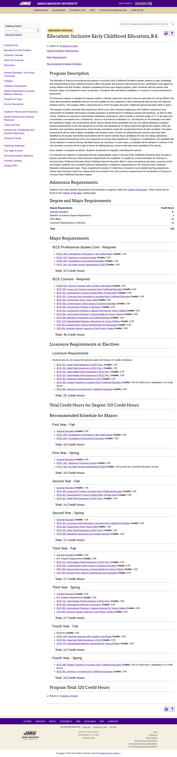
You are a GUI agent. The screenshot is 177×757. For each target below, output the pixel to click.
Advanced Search (13, 35)
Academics (58, 10)
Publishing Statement (14, 146)
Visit (92, 10)
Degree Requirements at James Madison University (19, 92)
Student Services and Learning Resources (19, 118)
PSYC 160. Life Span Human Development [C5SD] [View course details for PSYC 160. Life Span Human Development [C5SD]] (81, 264)
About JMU (86, 727)
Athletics (137, 10)
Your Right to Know (13, 151)
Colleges (8, 81)
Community (113, 721)
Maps (102, 721)
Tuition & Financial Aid (113, 10)
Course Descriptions (14, 104)
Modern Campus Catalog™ (110, 753)
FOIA (155, 732)
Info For (125, 3)
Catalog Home (11, 45)
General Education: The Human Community (19, 74)
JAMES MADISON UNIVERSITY (145, 747)
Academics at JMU (100, 727)
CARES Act (153, 735)
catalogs (61, 753)
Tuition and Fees (12, 125)
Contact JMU (89, 738)
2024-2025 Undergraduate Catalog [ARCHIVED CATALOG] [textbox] (144, 24)
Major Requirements (57, 57)
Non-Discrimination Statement (18, 156)
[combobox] (146, 24)
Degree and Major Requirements (63, 51)
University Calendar (13, 55)
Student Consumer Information (146, 741)
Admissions (41, 10)
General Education (59, 212)
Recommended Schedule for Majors (64, 64)
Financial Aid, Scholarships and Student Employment (19, 131)
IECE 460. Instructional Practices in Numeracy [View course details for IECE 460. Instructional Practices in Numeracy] (79, 307)
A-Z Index (28, 721)
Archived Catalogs (13, 161)
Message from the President (17, 50)
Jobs (78, 721)
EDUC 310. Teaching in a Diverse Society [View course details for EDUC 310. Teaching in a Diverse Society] (77, 257)
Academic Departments (15, 86)
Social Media (90, 721)
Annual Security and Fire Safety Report (142, 744)
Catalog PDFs (11, 166)
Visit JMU (113, 727)
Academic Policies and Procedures (21, 112)
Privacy (52, 721)
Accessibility (66, 721)
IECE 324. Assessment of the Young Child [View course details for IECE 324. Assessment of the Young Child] (77, 300)
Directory (40, 721)
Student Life (77, 10)
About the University (14, 60)
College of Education (137, 189)
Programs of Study (13, 99)
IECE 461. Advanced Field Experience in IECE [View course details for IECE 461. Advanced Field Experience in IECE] (79, 379)
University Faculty (12, 138)
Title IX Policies (151, 738)
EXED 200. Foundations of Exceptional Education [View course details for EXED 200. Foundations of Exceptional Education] (81, 261)
